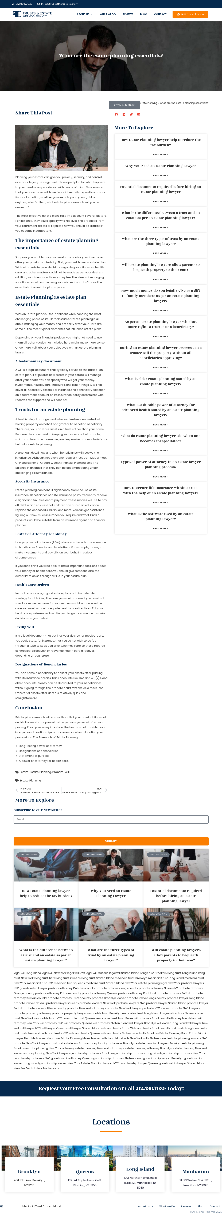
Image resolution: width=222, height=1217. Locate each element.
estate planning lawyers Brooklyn (158, 1043)
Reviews (128, 14)
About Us (85, 14)
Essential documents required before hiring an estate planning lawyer (160, 189)
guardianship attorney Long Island (137, 1053)
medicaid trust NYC (40, 983)
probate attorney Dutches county (71, 988)
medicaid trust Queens (69, 983)
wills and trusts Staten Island (120, 1033)
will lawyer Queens (54, 1028)
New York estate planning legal (146, 983)
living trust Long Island (182, 973)
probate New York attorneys (86, 1008)
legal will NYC (76, 973)
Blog (143, 14)
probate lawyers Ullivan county (45, 1008)
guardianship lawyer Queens (139, 1063)
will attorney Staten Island (110, 1023)
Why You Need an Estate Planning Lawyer (160, 166)
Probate (58, 772)
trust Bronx (125, 1018)
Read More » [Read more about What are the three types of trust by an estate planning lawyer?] (160, 253)
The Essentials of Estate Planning (55, 737)
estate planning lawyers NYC (187, 1038)
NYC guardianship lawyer (30, 988)
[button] (116, 114)
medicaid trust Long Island (166, 978)
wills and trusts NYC (55, 1033)
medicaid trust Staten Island (104, 983)
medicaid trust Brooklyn (131, 978)
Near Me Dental (24, 1068)
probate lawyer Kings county (146, 998)
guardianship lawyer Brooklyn (163, 1058)
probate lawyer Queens (62, 1003)
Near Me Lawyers (47, 1068)
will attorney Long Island (180, 1018)
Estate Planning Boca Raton (178, 1033)
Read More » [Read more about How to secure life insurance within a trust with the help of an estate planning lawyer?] (160, 502)
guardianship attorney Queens (72, 1058)
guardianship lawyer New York (59, 1063)
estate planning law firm (35, 15)
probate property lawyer (69, 1013)
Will (67, 772)
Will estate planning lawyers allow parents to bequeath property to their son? (161, 267)
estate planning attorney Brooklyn (148, 1048)
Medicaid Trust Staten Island (41, 1206)
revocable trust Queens (79, 1018)
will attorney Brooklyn (149, 1018)
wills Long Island (112, 1038)
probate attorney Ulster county (69, 998)
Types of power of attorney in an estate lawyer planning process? (161, 464)
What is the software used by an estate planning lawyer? (161, 516)
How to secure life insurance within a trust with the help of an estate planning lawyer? (160, 490)
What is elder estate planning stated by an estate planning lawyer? (161, 381)
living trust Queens (68, 978)
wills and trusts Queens (84, 1033)
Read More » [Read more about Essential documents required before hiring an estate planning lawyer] (160, 201)
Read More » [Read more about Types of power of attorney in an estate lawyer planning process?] (160, 476)
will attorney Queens (78, 1023)
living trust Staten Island (97, 978)
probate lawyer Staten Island (166, 1003)
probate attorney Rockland (137, 993)
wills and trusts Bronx (115, 1028)
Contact (160, 14)
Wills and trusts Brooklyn (147, 1028)
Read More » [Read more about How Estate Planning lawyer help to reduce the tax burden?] (160, 154)
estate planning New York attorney (50, 1048)
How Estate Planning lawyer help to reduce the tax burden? (160, 142)
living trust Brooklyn (153, 973)
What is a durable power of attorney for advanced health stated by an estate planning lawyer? (161, 410)
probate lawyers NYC (130, 1003)
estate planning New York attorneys (99, 1048)
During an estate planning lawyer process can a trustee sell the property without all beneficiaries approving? (161, 353)
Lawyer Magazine (48, 1038)
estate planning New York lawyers (47, 1053)
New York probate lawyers (186, 983)
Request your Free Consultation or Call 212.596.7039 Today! (111, 1088)
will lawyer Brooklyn (142, 1023)
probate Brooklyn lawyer (109, 998)
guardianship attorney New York (183, 1053)
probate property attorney (32, 1013)
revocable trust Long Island (140, 1013)
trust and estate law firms (68, 1043)
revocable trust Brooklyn (104, 1013)
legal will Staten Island (124, 973)
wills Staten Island (155, 1038)
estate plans (50, 216)
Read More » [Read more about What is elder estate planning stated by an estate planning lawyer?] (160, 393)
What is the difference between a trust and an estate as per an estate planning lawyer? (160, 215)
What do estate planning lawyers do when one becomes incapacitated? (160, 438)
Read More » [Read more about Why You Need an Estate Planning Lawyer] (160, 175)
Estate (24, 772)
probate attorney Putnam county (58, 993)
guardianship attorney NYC (32, 1058)
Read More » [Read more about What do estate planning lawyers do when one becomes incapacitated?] (160, 450)
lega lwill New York (54, 973)
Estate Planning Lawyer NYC (100, 1063)
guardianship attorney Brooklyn (92, 1053)
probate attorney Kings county (117, 988)
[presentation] (40, 830)
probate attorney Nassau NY (158, 988)
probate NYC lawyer (156, 1008)
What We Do (108, 14)
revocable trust (106, 1018)
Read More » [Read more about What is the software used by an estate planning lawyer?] (160, 528)
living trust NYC (44, 978)
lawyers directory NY (174, 1013)
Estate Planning (40, 772)
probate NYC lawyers (185, 1008)
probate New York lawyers (32, 1043)
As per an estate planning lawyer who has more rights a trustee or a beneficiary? (161, 324)
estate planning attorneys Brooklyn (111, 1043)
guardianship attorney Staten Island (117, 1058)
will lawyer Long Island (172, 1023)
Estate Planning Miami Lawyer (80, 1038)
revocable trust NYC (48, 1018)
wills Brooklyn (149, 1033)
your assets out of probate (82, 434)
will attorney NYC (51, 1023)
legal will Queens (97, 973)
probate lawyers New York (97, 1003)
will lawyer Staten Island (83, 1028)
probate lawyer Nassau (29, 1003)
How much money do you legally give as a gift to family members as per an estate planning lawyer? (160, 296)
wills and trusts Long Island (182, 1028)
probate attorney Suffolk (174, 993)
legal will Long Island (27, 973)
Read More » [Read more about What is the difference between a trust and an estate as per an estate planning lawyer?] (160, 227)
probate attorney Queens (99, 993)
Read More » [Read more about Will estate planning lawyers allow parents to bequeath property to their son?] (160, 279)
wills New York (133, 1038)
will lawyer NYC (30, 1028)
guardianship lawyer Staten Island (182, 1063)
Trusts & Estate (37, 13)
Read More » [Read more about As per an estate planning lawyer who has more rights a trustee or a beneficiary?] (160, 336)
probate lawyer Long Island (185, 998)
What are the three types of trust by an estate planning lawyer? (161, 241)
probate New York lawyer (124, 1008)
